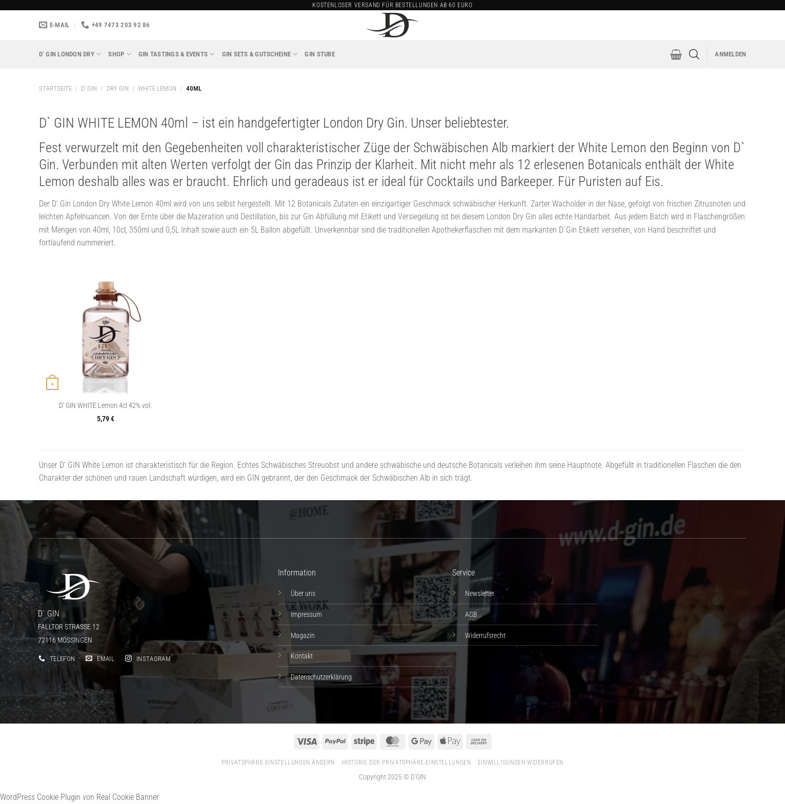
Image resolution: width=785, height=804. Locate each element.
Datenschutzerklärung (321, 677)
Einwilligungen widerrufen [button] (520, 762)
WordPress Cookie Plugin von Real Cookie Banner (79, 797)
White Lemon (157, 88)
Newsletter (479, 593)
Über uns (303, 593)
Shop (119, 54)
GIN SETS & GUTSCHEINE (260, 54)
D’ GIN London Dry (70, 54)
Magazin (303, 635)
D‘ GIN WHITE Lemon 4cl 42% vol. (105, 405)
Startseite (55, 88)
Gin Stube (319, 54)
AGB (471, 614)
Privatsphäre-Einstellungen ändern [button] (278, 762)
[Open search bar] (694, 54)
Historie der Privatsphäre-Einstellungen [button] (406, 762)
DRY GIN (118, 88)
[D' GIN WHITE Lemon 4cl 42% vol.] (105, 327)
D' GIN (89, 88)
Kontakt (302, 656)
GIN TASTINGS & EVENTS (176, 54)
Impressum (306, 614)
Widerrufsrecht (485, 635)
